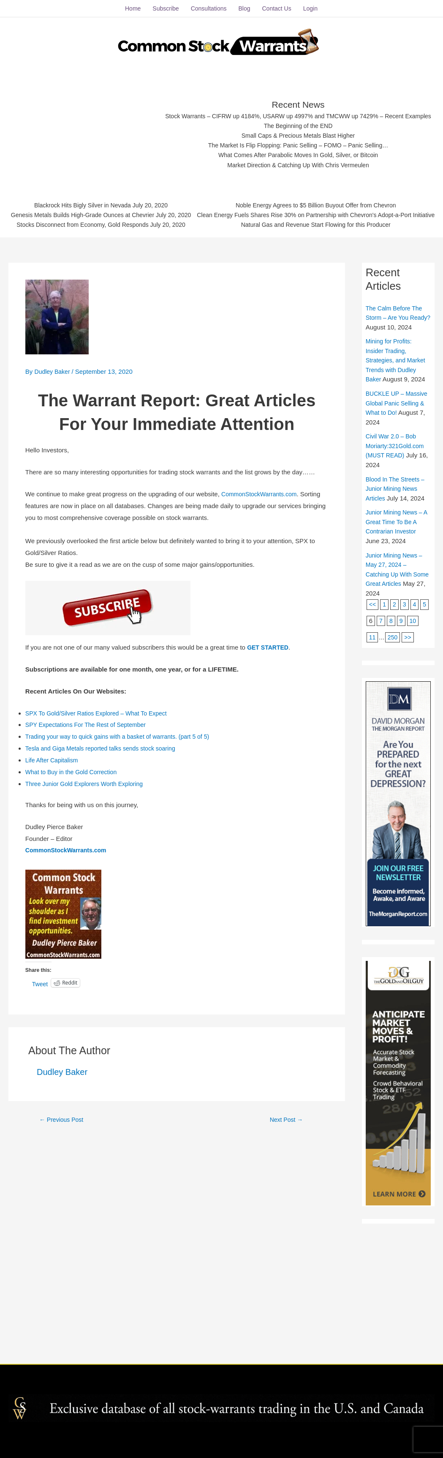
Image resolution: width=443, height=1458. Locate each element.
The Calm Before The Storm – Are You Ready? (396, 432)
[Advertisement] (225, 129)
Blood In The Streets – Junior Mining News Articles (397, 613)
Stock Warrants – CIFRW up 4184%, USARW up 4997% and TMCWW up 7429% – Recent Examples (221, 216)
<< (373, 728)
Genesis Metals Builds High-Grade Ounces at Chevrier (202, 295)
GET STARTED (269, 762)
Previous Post (63, 1234)
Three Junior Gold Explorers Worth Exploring (88, 898)
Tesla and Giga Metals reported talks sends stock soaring (105, 863)
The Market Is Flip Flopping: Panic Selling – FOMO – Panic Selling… (221, 247)
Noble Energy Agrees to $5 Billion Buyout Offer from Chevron (223, 322)
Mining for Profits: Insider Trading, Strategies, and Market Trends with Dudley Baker (397, 484)
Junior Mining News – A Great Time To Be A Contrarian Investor (396, 646)
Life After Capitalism (53, 875)
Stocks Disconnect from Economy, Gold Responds (201, 306)
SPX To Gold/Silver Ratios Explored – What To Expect (101, 828)
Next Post (286, 1234)
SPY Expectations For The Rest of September (89, 839)
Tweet (40, 1098)
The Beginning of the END (221, 226)
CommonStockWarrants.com (261, 608)
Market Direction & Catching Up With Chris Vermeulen (221, 268)
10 (423, 745)
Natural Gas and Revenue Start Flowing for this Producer (223, 343)
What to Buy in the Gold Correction (74, 886)
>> (409, 761)
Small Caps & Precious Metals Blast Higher (221, 236)
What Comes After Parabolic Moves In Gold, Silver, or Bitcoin (221, 257)
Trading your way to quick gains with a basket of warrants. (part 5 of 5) (123, 851)
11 (372, 761)
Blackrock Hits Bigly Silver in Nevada (201, 284)
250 (393, 761)
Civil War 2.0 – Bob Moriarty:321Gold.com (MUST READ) (397, 570)
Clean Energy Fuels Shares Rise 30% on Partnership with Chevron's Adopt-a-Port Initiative (222, 333)
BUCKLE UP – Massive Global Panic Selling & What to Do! (396, 527)
